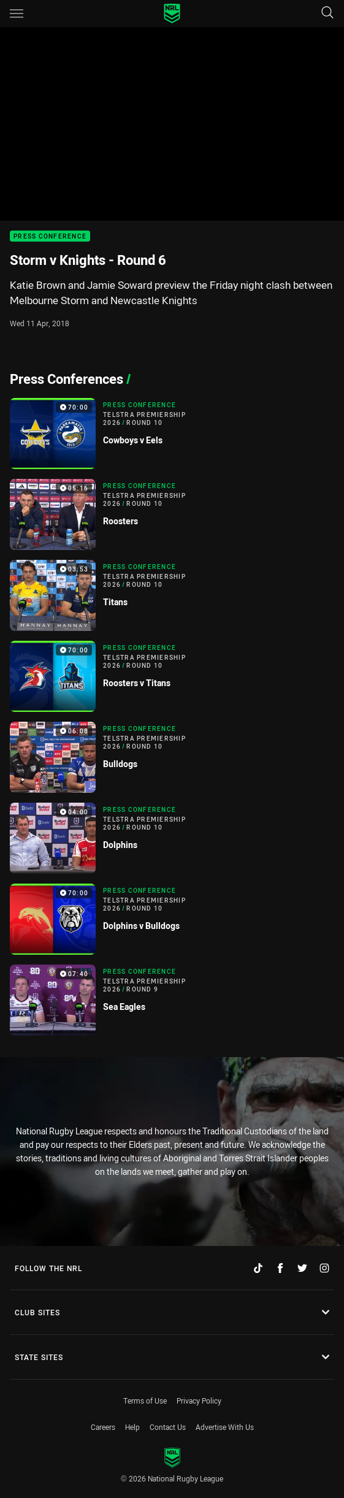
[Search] (327, 13)
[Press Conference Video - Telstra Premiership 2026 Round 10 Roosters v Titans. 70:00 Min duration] (172, 676)
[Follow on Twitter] (302, 1268)
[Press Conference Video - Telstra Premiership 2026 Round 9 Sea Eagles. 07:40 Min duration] (172, 1000)
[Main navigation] (16, 13)
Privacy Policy (199, 1400)
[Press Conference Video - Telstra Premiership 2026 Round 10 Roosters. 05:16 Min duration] (172, 514)
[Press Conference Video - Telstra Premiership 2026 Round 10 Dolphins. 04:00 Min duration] (172, 838)
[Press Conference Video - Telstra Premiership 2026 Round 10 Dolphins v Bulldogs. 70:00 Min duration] (172, 919)
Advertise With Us (225, 1427)
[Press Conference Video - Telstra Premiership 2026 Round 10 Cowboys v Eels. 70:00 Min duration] (172, 433)
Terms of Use (145, 1400)
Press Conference (49, 236)
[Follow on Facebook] (280, 1268)
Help (132, 1427)
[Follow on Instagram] (324, 1268)
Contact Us (168, 1427)
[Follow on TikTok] (258, 1268)
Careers (103, 1427)
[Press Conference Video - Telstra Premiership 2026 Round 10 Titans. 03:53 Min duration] (172, 595)
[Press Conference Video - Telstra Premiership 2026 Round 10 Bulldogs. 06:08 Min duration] (172, 757)
